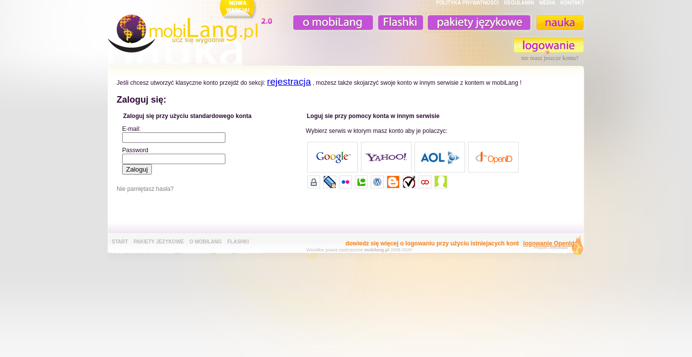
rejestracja (289, 81)
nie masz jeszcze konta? (549, 58)
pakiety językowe (478, 22)
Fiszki (399, 22)
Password (135, 150)
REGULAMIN (519, 2)
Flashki (238, 241)
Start (120, 241)
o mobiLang (327, 22)
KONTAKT (572, 2)
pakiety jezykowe (159, 241)
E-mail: (131, 128)
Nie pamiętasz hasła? (145, 188)
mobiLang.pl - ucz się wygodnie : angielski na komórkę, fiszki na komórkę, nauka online (192, 28)
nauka (559, 22)
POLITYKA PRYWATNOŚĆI (467, 2)
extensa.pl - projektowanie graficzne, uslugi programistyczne (555, 247)
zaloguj (549, 45)
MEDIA (547, 2)
